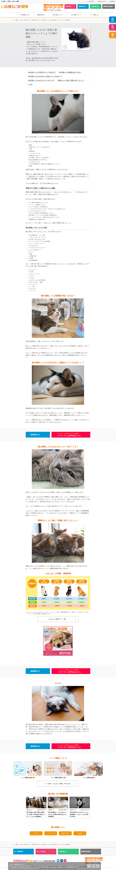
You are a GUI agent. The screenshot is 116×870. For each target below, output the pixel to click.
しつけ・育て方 (50, 833)
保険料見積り (41, 15)
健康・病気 (65, 833)
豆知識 (80, 833)
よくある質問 (90, 1)
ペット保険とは (94, 15)
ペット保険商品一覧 (23, 15)
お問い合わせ (102, 1)
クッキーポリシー (70, 866)
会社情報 (112, 1)
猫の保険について (58, 15)
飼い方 (36, 833)
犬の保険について (76, 15)
